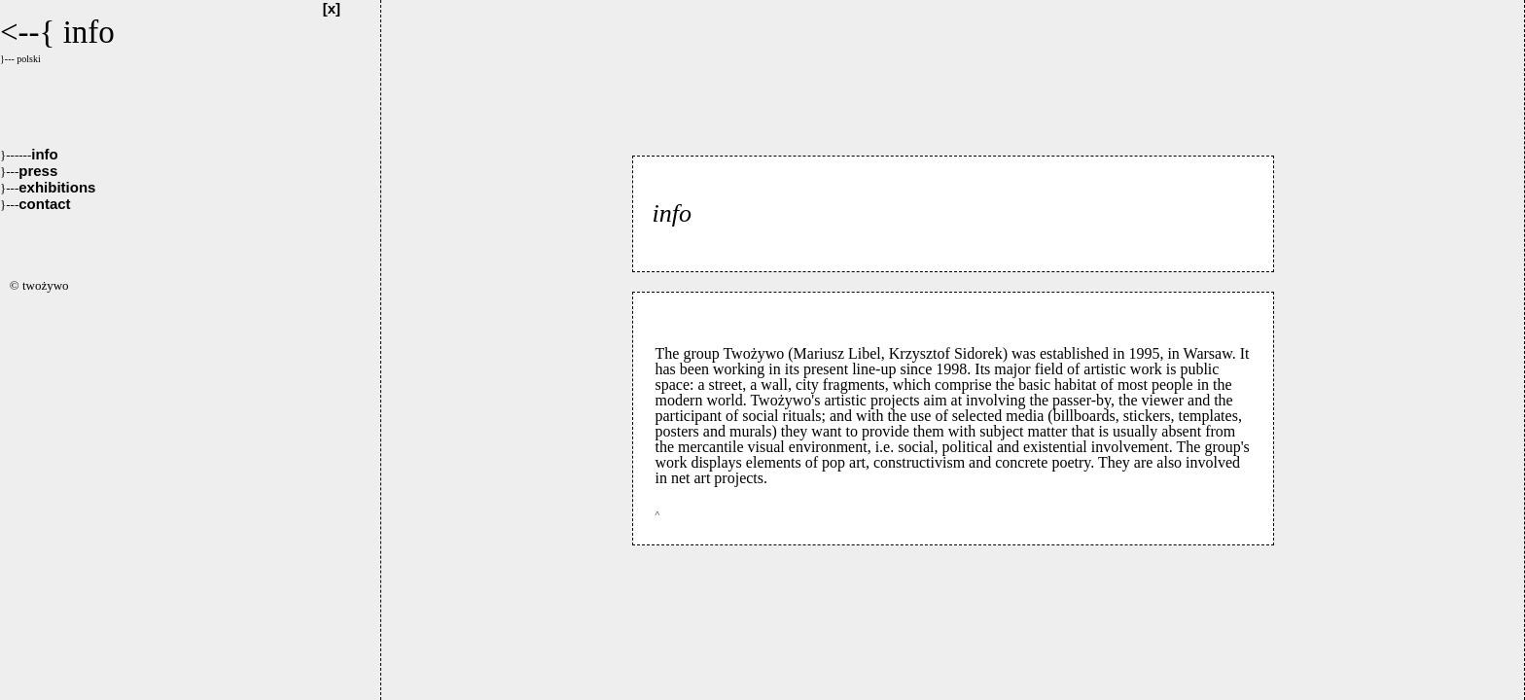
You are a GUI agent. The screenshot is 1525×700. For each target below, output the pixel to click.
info (29, 154)
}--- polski (20, 58)
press (28, 170)
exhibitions (47, 187)
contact (35, 203)
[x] (331, 8)
